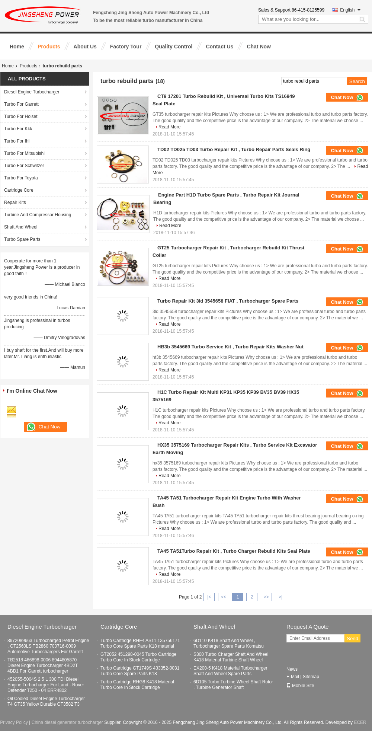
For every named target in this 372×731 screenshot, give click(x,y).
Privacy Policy (14, 722)
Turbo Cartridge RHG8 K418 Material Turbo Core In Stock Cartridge (137, 684)
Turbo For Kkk (18, 128)
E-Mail (292, 676)
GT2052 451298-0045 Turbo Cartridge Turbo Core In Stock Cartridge (138, 657)
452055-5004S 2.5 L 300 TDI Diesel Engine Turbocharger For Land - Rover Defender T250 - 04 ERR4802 (45, 685)
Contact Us (219, 47)
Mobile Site (300, 685)
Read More (169, 127)
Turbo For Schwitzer (24, 165)
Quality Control (173, 47)
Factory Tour (126, 47)
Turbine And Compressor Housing (37, 214)
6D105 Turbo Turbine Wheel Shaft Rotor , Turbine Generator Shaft (233, 684)
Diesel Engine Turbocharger (32, 92)
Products (49, 47)
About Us (85, 47)
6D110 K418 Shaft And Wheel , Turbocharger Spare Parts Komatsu (228, 643)
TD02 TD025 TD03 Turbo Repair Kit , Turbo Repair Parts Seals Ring (233, 149)
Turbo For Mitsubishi (24, 153)
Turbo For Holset (21, 116)
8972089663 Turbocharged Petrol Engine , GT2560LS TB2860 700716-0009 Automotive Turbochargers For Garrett (48, 646)
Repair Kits (15, 202)
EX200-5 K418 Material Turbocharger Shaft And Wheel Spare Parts (230, 670)
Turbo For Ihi (16, 141)
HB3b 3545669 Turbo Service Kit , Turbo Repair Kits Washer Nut (230, 346)
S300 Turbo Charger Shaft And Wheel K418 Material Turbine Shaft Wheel (230, 657)
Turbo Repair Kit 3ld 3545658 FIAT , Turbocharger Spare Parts (227, 301)
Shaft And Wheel (20, 227)
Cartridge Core (18, 190)
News (292, 669)
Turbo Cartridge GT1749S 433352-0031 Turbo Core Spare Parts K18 (139, 670)
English (350, 10)
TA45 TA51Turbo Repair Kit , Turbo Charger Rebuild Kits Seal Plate (233, 551)
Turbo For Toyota (21, 178)
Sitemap (311, 676)
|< (209, 597)
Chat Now (259, 47)
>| (280, 597)
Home (17, 47)
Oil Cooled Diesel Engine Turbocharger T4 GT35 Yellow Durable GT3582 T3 (46, 701)
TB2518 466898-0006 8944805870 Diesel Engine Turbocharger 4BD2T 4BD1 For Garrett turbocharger (42, 665)
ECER (360, 722)
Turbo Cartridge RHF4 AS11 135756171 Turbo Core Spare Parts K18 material (140, 643)
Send (352, 638)
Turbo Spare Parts (22, 239)
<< (223, 597)
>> (266, 597)
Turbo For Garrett (21, 104)
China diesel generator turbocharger (67, 722)
